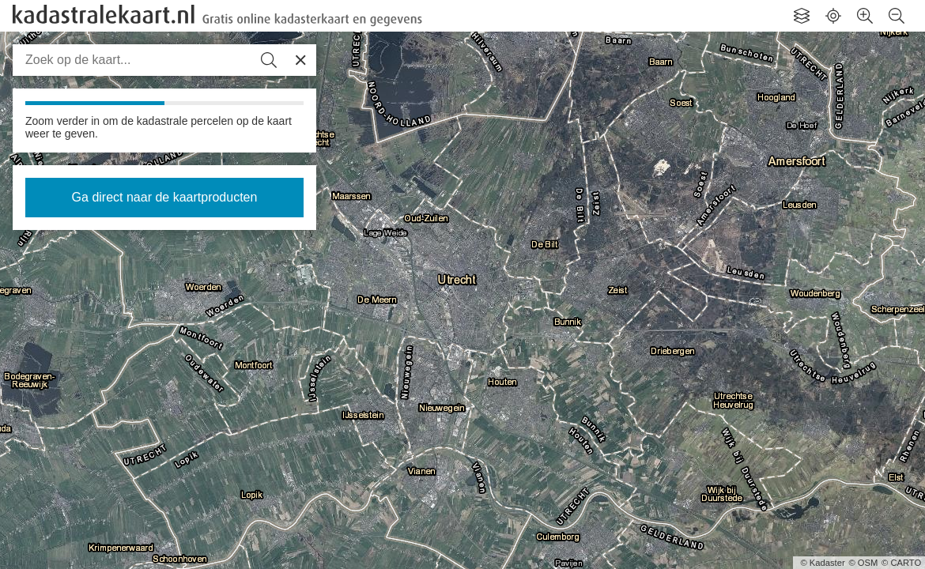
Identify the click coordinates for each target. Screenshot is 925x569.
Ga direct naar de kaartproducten (165, 197)
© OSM (863, 562)
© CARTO (901, 562)
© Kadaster (823, 562)
